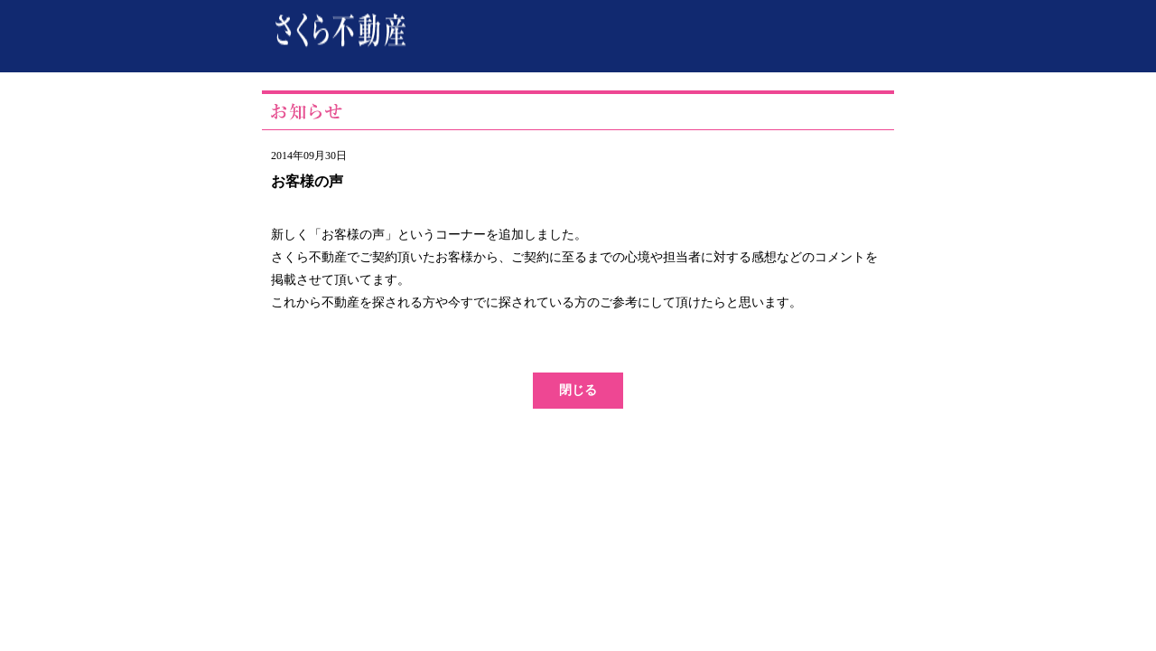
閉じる (578, 390)
